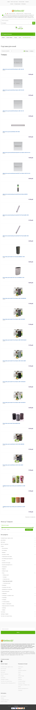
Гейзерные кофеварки (22, 670)
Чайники (3, 609)
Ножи (20, 37)
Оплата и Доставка (21, 1)
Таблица (26, 51)
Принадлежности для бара (7, 589)
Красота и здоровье (18, 544)
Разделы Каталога (7, 34)
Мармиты (4, 568)
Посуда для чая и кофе (18, 587)
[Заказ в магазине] (7, 51)
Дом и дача (18, 542)
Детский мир (18, 540)
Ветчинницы (4, 550)
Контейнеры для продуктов (7, 558)
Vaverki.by (16, 706)
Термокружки (20, 666)
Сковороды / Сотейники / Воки (18, 595)
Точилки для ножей (6, 583)
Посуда (15, 37)
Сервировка (18, 593)
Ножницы (4, 577)
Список (31, 51)
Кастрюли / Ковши (18, 554)
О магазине (27, 1)
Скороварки (4, 597)
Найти (18, 632)
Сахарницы (20, 690)
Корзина (2, 697)
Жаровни (3, 552)
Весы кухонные (5, 548)
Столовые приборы (5, 601)
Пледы (19, 674)
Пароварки (4, 585)
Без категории (3, 668)
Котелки (3, 560)
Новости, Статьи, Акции (14, 1)
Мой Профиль (3, 696)
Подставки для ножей (7, 581)
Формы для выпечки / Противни (18, 606)
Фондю (19, 672)
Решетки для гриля (5, 591)
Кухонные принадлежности (18, 565)
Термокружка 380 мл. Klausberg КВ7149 (8, 683)
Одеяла (19, 686)
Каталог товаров (9, 37)
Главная (8, 1)
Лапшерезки (4, 566)
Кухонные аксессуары (6, 562)
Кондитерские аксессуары (7, 556)
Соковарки (4, 599)
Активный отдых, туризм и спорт (18, 538)
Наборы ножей (6, 575)
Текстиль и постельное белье (18, 616)
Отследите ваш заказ (5, 699)
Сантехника (18, 612)
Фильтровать (29, 529)
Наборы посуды (5, 570)
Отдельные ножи (6, 579)
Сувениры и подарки (18, 614)
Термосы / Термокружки (18, 603)
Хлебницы (4, 607)
